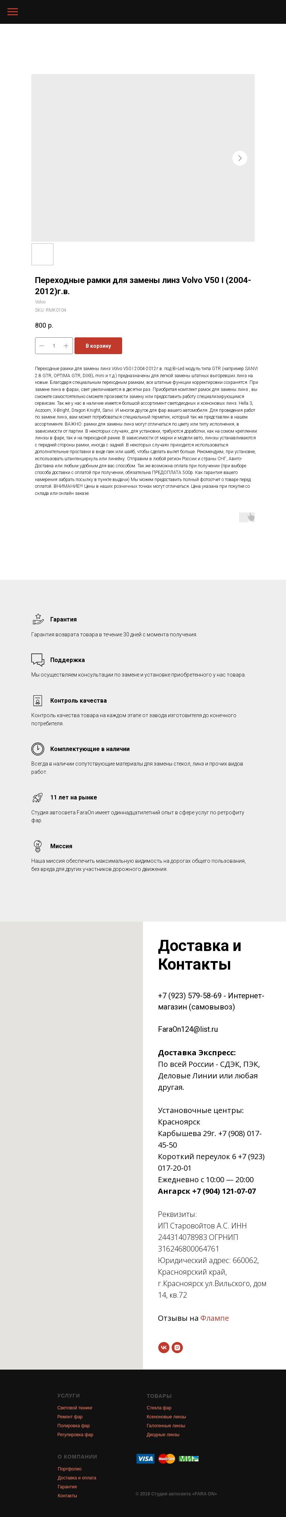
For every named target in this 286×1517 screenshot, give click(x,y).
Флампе (214, 1318)
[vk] (163, 1347)
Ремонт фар (70, 1416)
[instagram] (177, 1347)
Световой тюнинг (75, 1408)
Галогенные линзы (166, 1425)
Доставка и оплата (77, 1478)
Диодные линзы (163, 1434)
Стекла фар (159, 1408)
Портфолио (70, 1469)
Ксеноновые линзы (166, 1416)
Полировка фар (73, 1425)
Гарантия (67, 1486)
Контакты (67, 1495)
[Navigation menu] (12, 12)
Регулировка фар (75, 1434)
